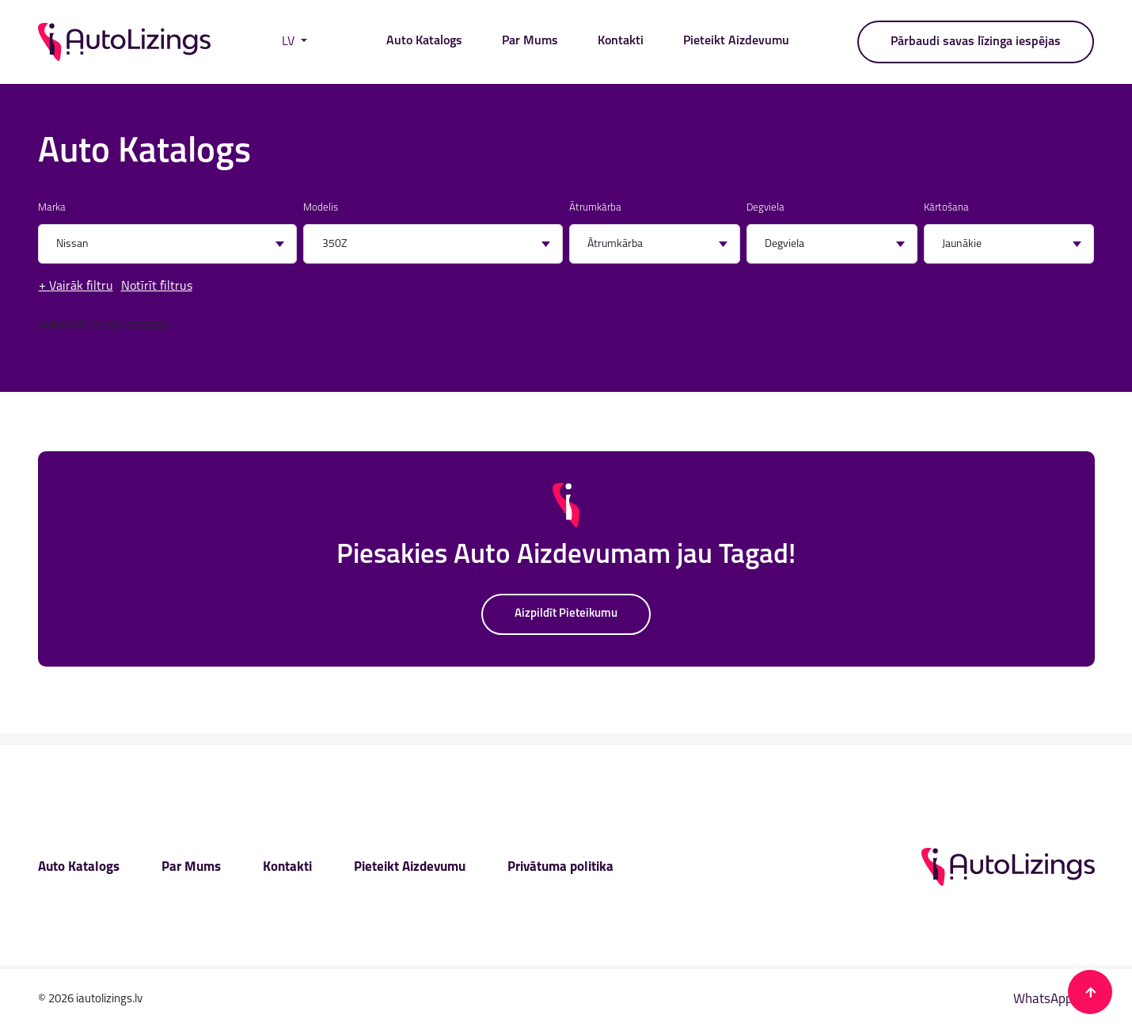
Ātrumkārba (595, 208)
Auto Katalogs (424, 41)
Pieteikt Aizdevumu (736, 41)
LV (290, 42)
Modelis (320, 208)
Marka (52, 208)
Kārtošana (946, 208)
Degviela (765, 208)
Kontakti (621, 41)
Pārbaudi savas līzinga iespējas (976, 42)
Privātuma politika (560, 867)
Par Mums (530, 41)
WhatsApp (1054, 1000)
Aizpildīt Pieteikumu (566, 614)
